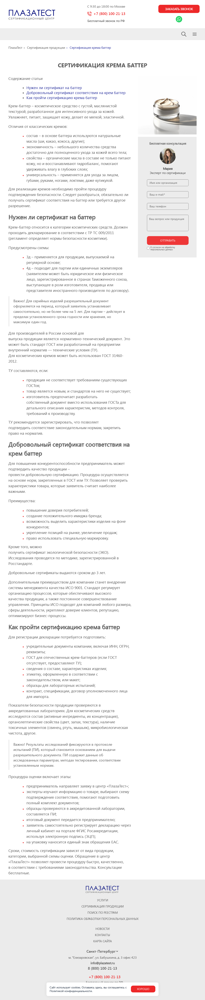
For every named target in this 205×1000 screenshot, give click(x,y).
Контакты (102, 934)
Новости (102, 928)
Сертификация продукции (102, 906)
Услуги (102, 900)
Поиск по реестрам (102, 912)
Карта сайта (102, 941)
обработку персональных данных (162, 248)
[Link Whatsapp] (179, 19)
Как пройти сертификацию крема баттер (61, 97)
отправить (167, 240)
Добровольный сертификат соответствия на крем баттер (76, 92)
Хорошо (143, 989)
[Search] (184, 34)
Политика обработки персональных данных (103, 918)
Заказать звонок (179, 9)
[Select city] (102, 951)
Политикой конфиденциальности (71, 991)
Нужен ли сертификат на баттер (54, 87)
